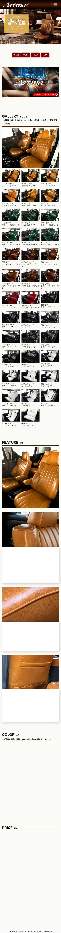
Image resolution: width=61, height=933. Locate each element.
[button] (5, 148)
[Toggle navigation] (55, 4)
